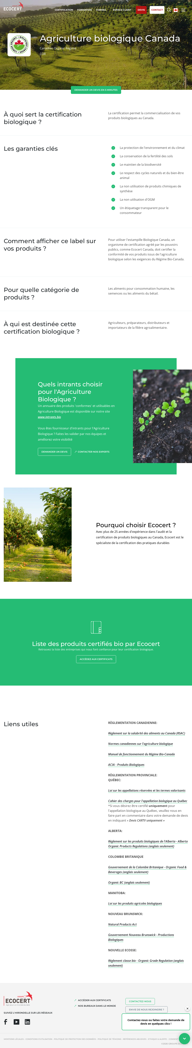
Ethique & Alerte (157, 1039)
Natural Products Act (122, 924)
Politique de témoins (109, 1039)
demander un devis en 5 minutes (96, 89)
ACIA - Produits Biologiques (126, 765)
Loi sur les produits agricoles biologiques (135, 903)
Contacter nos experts (94, 451)
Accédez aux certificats (96, 659)
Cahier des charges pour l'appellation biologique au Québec (147, 801)
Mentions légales (14, 1039)
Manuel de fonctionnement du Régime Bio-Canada (141, 754)
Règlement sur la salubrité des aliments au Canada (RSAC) (146, 733)
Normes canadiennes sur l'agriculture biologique (140, 744)
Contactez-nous (140, 1001)
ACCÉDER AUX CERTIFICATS (94, 1000)
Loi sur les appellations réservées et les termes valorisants (146, 790)
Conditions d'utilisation (39, 1039)
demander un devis (54, 451)
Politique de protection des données (75, 1039)
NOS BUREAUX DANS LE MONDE (97, 1005)
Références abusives (134, 1039)
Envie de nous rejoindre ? (146, 1009)
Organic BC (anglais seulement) (129, 882)
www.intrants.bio (49, 417)
